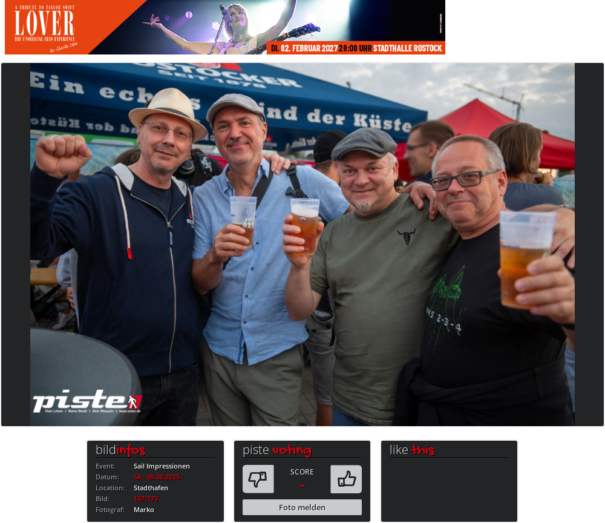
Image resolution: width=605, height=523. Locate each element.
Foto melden (302, 507)
